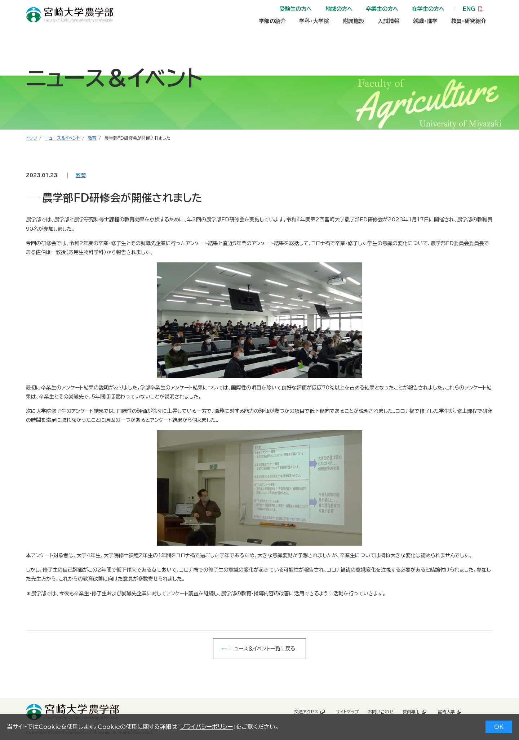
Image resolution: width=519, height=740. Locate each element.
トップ (31, 138)
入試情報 (388, 21)
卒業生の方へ (382, 9)
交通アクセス (306, 711)
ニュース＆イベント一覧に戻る (262, 648)
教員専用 (411, 711)
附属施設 (353, 21)
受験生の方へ (295, 9)
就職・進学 (425, 21)
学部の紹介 (272, 21)
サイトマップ (347, 711)
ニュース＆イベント (62, 138)
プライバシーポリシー (206, 727)
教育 (92, 138)
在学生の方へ (428, 9)
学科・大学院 (314, 21)
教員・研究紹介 (468, 21)
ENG (469, 9)
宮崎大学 (446, 711)
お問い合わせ (381, 711)
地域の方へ (338, 9)
